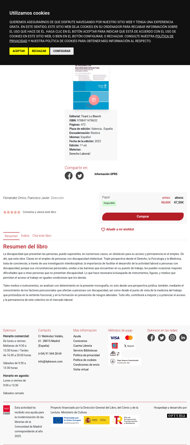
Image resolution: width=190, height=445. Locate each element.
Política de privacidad (86, 355)
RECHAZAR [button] (39, 51)
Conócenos (80, 341)
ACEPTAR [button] (19, 51)
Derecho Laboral (79, 153)
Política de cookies (84, 360)
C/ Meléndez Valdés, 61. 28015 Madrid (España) (50, 341)
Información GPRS (106, 174)
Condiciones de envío (86, 364)
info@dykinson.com (50, 361)
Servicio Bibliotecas (85, 350)
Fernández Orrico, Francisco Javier (26, 198)
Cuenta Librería (82, 345)
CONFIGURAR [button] (61, 51)
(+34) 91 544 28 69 (50, 353)
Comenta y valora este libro (39, 212)
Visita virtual (81, 369)
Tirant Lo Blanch (91, 116)
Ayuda (77, 336)
